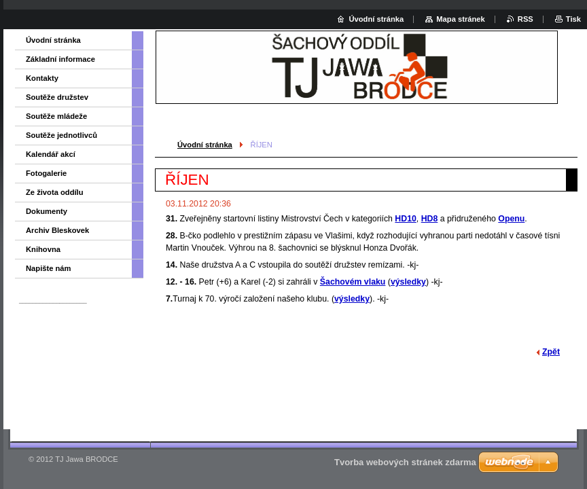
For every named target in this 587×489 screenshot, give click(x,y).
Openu (511, 218)
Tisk (573, 19)
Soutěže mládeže (56, 116)
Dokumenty (46, 211)
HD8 (429, 218)
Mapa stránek (460, 19)
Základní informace (60, 59)
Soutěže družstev (57, 97)
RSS (525, 19)
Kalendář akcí (50, 154)
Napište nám (48, 268)
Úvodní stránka (204, 145)
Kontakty (42, 78)
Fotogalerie (46, 173)
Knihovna (43, 249)
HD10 (405, 218)
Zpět (551, 352)
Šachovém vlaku (353, 282)
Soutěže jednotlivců (61, 135)
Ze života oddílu (55, 192)
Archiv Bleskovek (57, 230)
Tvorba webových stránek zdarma (405, 462)
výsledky (408, 282)
